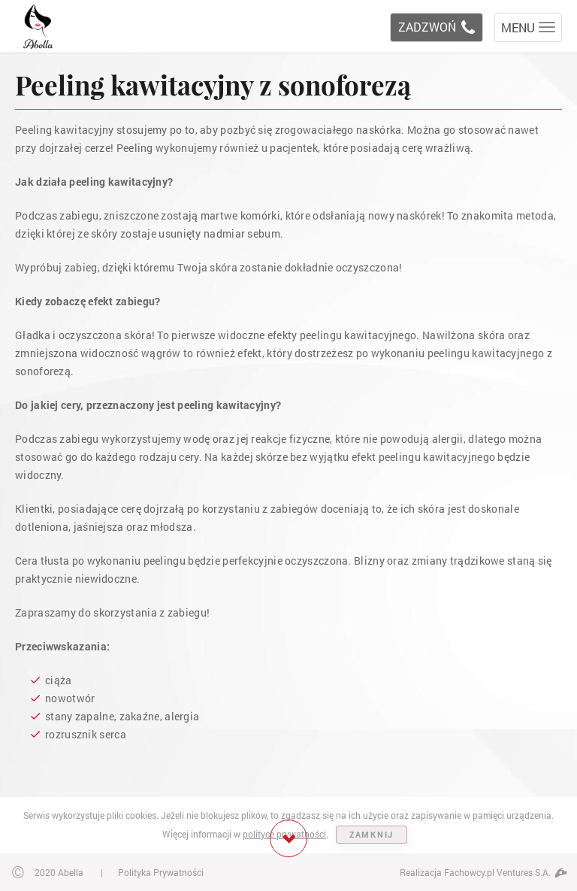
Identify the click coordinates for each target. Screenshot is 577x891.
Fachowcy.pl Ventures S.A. (505, 872)
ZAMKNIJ (371, 834)
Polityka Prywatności (161, 872)
